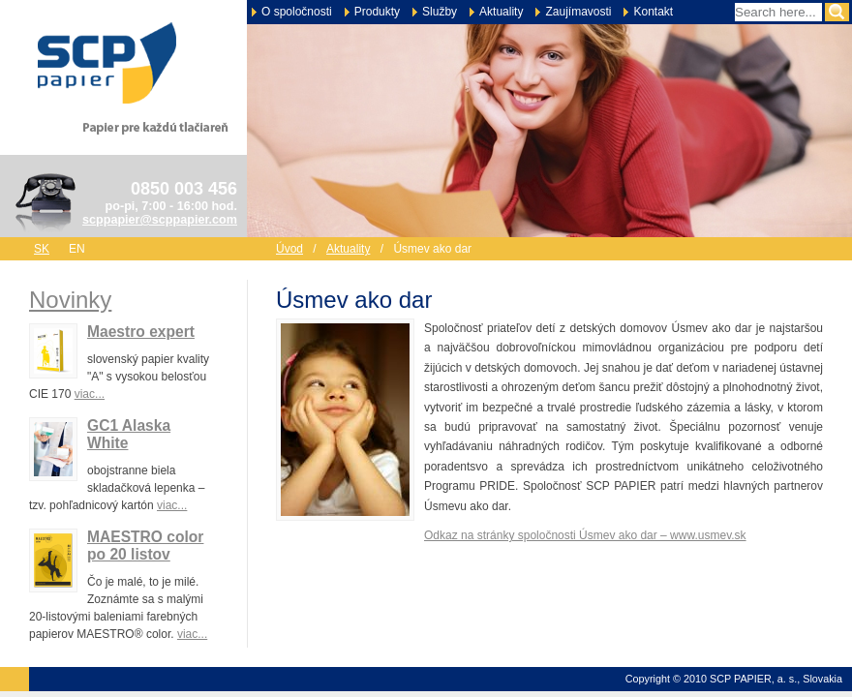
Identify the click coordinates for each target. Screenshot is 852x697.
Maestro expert (141, 331)
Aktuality (501, 11)
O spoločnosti (296, 11)
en (77, 249)
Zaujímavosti (578, 11)
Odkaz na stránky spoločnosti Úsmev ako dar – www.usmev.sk (585, 535)
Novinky (70, 300)
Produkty (377, 11)
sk (41, 249)
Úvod (289, 249)
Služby (439, 11)
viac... (90, 394)
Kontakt (653, 11)
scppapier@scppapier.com (159, 220)
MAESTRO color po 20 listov (145, 545)
